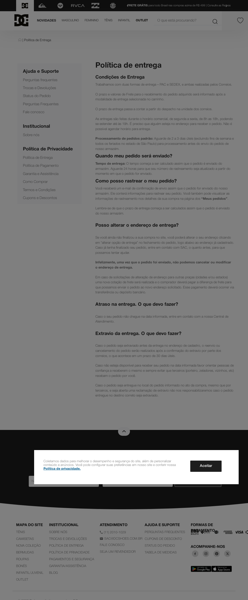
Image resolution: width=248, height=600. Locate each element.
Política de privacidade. (62, 468)
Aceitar (206, 466)
